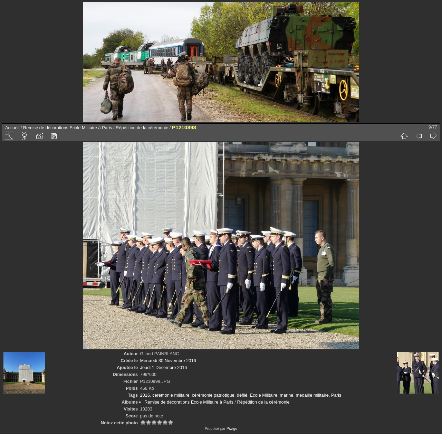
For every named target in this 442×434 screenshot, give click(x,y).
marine (286, 395)
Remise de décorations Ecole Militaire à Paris (67, 127)
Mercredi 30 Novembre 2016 (168, 360)
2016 (145, 395)
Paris (336, 395)
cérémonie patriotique (213, 395)
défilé (242, 395)
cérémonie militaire (170, 395)
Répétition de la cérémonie (142, 127)
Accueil (12, 127)
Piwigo (232, 428)
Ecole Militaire (264, 395)
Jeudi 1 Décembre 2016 (163, 367)
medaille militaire (312, 395)
